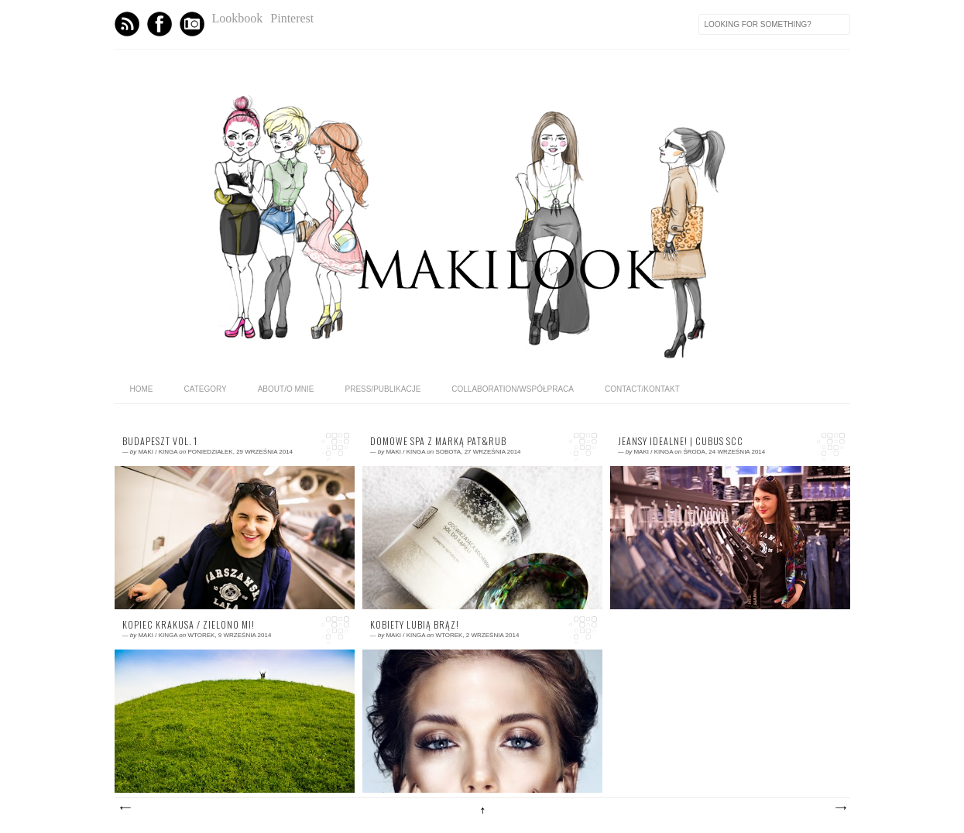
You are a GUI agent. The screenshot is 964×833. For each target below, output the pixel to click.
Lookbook (237, 18)
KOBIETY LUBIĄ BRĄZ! (414, 625)
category (205, 389)
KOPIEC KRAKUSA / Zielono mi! (188, 625)
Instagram (192, 24)
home (141, 389)
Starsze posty (840, 808)
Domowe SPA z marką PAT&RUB (438, 441)
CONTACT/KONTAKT (642, 389)
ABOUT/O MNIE (286, 389)
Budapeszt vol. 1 (159, 441)
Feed (127, 24)
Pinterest (292, 18)
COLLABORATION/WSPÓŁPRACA (512, 389)
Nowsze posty (125, 808)
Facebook (159, 24)
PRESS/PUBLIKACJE (383, 389)
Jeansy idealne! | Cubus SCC (680, 441)
